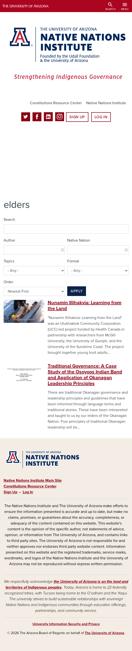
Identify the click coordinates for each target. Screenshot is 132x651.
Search (9, 219)
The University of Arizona (104, 633)
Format (73, 261)
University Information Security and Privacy (66, 624)
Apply (77, 291)
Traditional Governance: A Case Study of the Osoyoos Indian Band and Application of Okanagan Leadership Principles (85, 374)
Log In (101, 117)
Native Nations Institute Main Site (33, 480)
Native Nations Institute (106, 103)
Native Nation (78, 240)
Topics (9, 261)
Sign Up (77, 117)
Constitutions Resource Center (56, 103)
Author (9, 240)
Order (8, 282)
